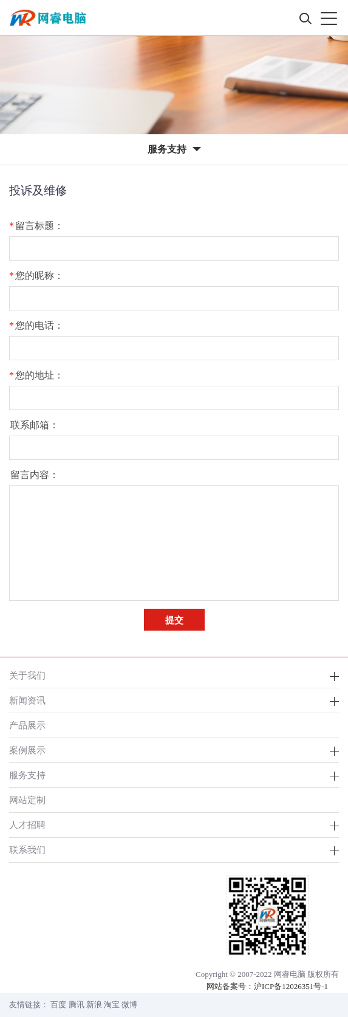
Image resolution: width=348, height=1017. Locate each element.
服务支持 (27, 775)
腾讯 (76, 1004)
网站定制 (27, 800)
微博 (129, 1004)
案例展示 (27, 750)
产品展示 (27, 725)
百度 (58, 1004)
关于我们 (27, 675)
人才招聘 (27, 825)
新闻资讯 (27, 700)
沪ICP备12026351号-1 (291, 986)
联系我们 (27, 849)
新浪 (94, 1004)
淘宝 (112, 1004)
